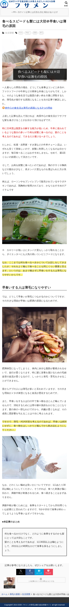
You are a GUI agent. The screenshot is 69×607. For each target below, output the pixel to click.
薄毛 (41, 33)
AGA (20, 33)
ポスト (21, 572)
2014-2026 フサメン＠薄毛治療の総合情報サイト (32, 605)
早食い (28, 33)
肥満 (35, 33)
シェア (30, 572)
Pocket (48, 572)
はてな (39, 572)
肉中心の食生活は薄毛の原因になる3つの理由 (28, 108)
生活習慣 (9, 33)
